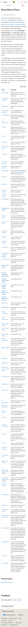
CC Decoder (4, 154)
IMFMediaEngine (20, 22)
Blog (20, 618)
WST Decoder (5, 563)
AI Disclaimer (4, 618)
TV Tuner (4, 443)
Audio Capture (5, 106)
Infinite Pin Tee (5, 247)
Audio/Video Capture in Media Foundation (14, 24)
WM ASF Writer (5, 542)
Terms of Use (19, 622)
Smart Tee (4, 417)
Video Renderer (5, 494)
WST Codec (4, 555)
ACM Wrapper (5, 92)
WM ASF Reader (5, 528)
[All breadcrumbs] (2, 5)
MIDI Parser (4, 303)
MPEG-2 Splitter (5, 347)
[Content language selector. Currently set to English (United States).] (8, 611)
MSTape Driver (5, 363)
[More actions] (25, 5)
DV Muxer (4, 176)
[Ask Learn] (22, 5)
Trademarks (3, 625)
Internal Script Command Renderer (5, 255)
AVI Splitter (4, 142)
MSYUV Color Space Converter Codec (5, 369)
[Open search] (21, 2)
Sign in (25, 2)
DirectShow (8, 5)
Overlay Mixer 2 (5, 384)
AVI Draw (4, 127)
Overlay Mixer (5, 390)
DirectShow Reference (7, 582)
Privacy (9, 620)
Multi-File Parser (5, 376)
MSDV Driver (5, 358)
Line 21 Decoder (5, 259)
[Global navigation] (1, 2)
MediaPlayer (12, 22)
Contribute (3, 620)
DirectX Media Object (19, 172)
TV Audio (4, 434)
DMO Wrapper (5, 170)
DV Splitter (4, 184)
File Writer (4, 237)
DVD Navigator (5, 199)
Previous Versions (13, 618)
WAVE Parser (5, 505)
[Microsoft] (14, 2)
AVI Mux (4, 136)
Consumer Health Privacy (7, 622)
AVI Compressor (5, 115)
